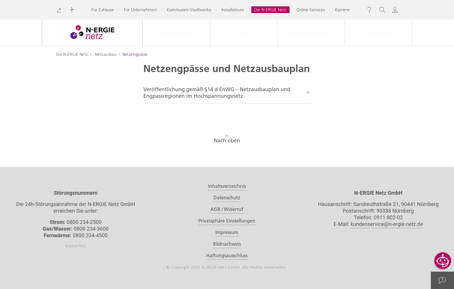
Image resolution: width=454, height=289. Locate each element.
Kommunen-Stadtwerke (189, 9)
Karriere (342, 9)
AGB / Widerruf (226, 209)
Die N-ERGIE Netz (270, 9)
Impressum (226, 232)
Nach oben (227, 138)
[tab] (227, 93)
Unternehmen (176, 33)
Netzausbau (378, 33)
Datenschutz (226, 197)
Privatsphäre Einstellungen (226, 221)
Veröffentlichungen (311, 33)
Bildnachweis (227, 244)
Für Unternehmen (140, 9)
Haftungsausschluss (227, 255)
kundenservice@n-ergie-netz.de (387, 224)
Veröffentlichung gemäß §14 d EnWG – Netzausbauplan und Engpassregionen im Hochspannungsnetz (216, 92)
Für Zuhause (102, 9)
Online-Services (310, 9)
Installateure (232, 9)
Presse (243, 33)
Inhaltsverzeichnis (227, 186)
